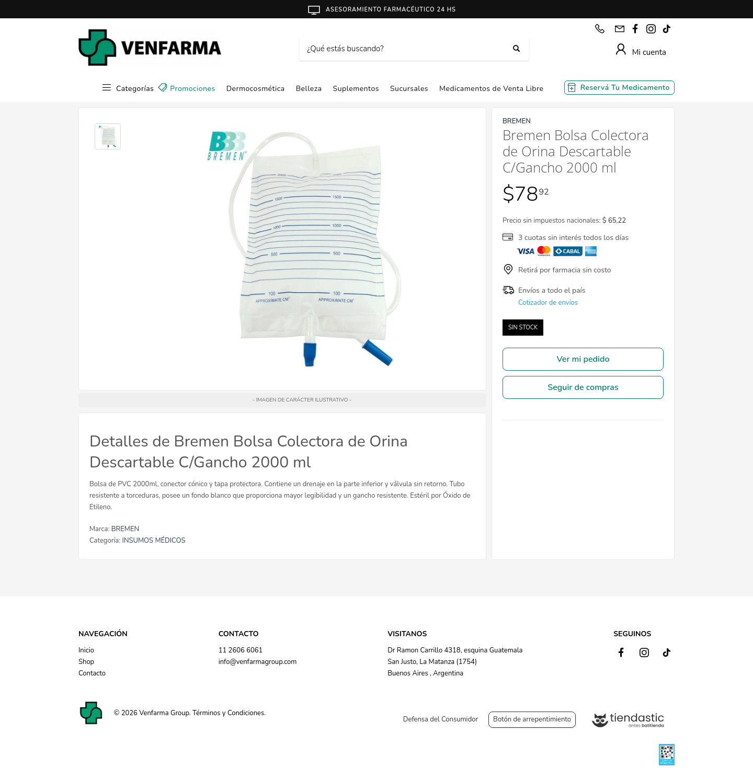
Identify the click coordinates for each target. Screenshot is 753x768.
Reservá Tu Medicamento (625, 88)
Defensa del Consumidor (440, 719)
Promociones (192, 89)
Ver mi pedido (583, 359)
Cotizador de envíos (548, 302)
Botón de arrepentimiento (532, 719)
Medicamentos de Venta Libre (491, 89)
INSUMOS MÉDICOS (154, 540)
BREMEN (125, 529)
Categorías (135, 89)
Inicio (86, 650)
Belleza (309, 89)
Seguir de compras (582, 387)
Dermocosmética (255, 89)
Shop (86, 662)
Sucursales (409, 89)
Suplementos (356, 89)
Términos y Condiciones (228, 713)
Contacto (92, 673)
